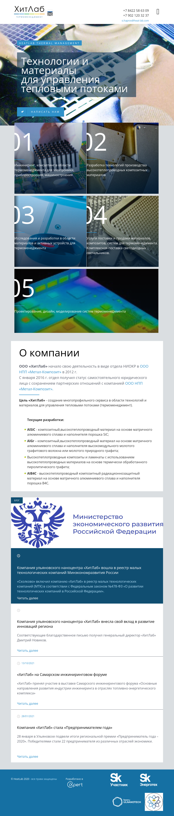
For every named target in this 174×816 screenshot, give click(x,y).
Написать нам (45, 112)
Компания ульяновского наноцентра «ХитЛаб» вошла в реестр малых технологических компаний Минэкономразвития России (79, 570)
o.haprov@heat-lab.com (135, 20)
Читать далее (27, 598)
